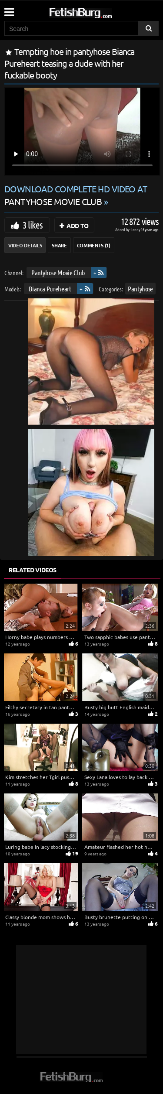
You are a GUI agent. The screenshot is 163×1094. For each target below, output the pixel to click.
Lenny (136, 229)
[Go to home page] (97, 11)
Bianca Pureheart (50, 288)
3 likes (33, 224)
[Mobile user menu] (8, 9)
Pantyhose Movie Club (58, 272)
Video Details (25, 245)
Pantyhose (140, 288)
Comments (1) (93, 245)
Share (59, 245)
